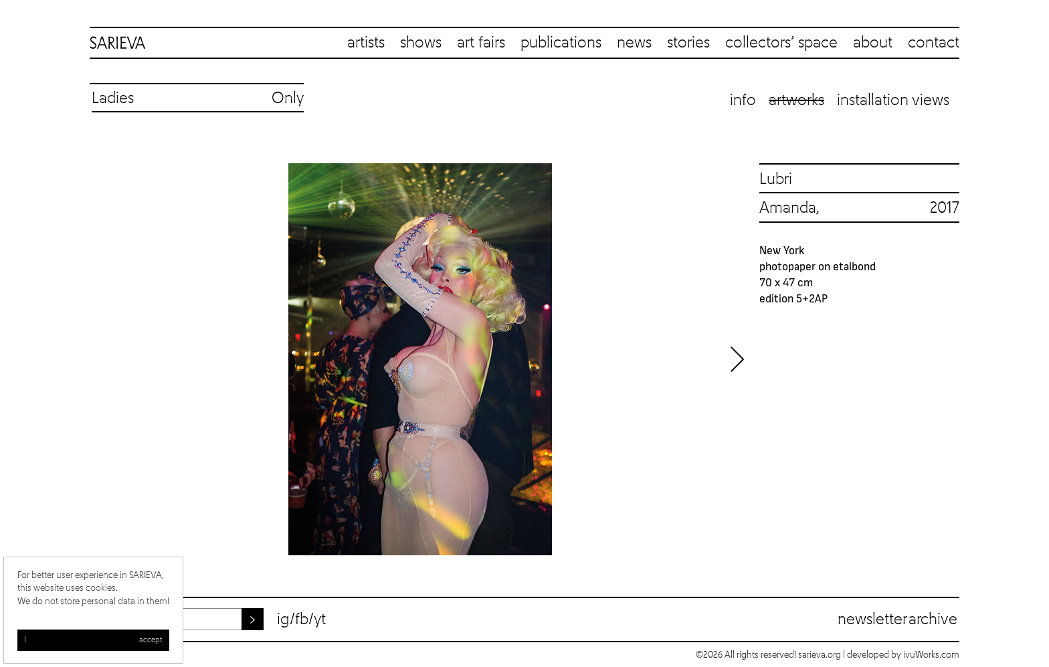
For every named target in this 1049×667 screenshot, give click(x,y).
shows (421, 43)
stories (688, 43)
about (872, 43)
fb (301, 619)
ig (283, 619)
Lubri (775, 179)
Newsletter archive (897, 619)
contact (933, 43)
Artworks (796, 100)
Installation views (893, 100)
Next (737, 359)
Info (743, 100)
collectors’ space (781, 43)
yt (320, 619)
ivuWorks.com (931, 655)
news (634, 43)
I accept (93, 640)
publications (560, 43)
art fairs (481, 43)
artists (366, 43)
